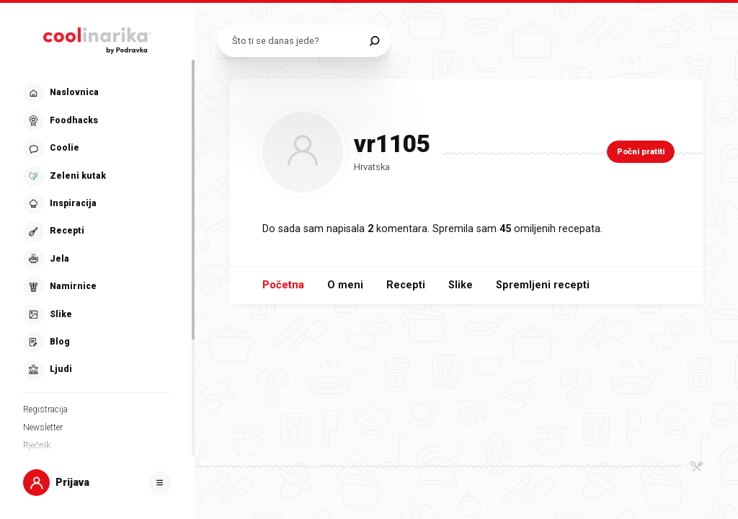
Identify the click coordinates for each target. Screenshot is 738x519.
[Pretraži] (374, 40)
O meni (345, 285)
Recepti (405, 285)
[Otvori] (160, 482)
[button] (96, 231)
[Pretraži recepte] (297, 40)
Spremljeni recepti (543, 285)
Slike (460, 285)
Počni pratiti (640, 151)
